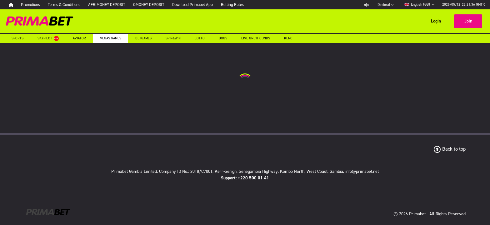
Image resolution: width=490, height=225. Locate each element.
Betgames (239, 15)
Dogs (332, 15)
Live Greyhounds (370, 15)
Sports (92, 15)
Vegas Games (200, 15)
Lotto (306, 15)
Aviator (163, 15)
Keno (90, 27)
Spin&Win (275, 15)
